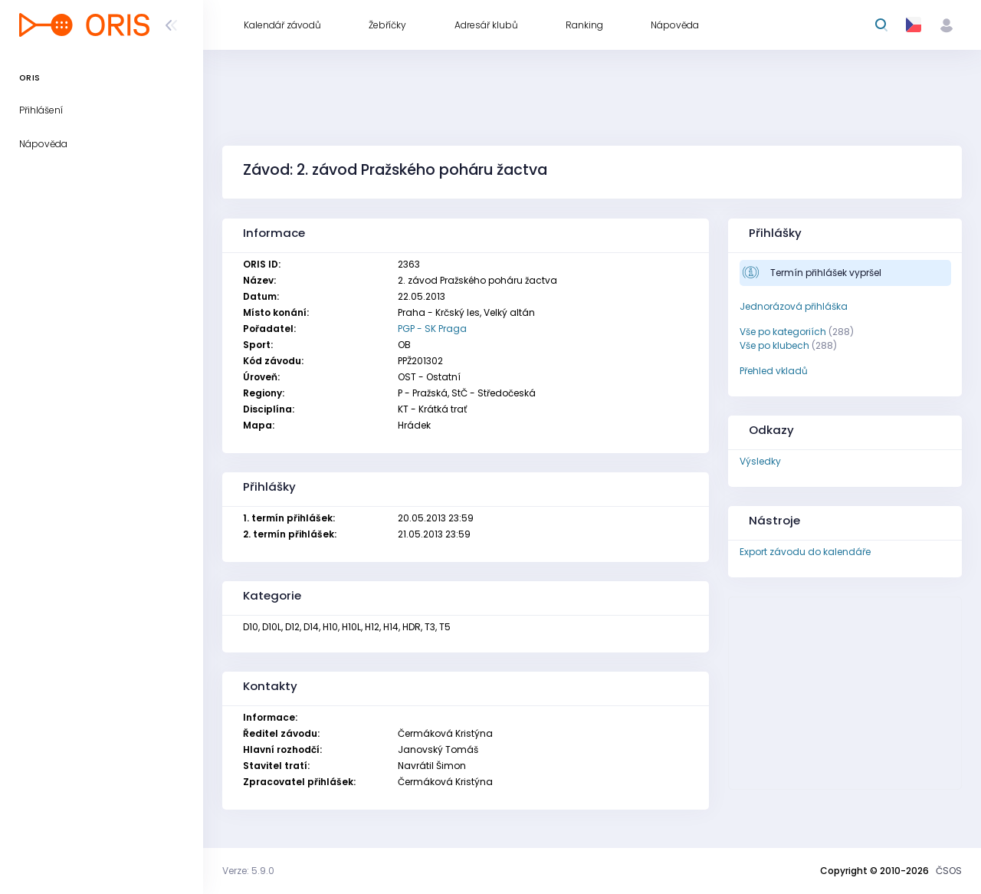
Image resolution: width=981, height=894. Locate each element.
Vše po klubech (774, 345)
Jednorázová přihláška (794, 306)
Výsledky (760, 461)
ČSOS (949, 870)
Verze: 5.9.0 (248, 870)
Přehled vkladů (774, 370)
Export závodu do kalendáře (805, 551)
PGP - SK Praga (432, 328)
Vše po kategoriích (783, 331)
